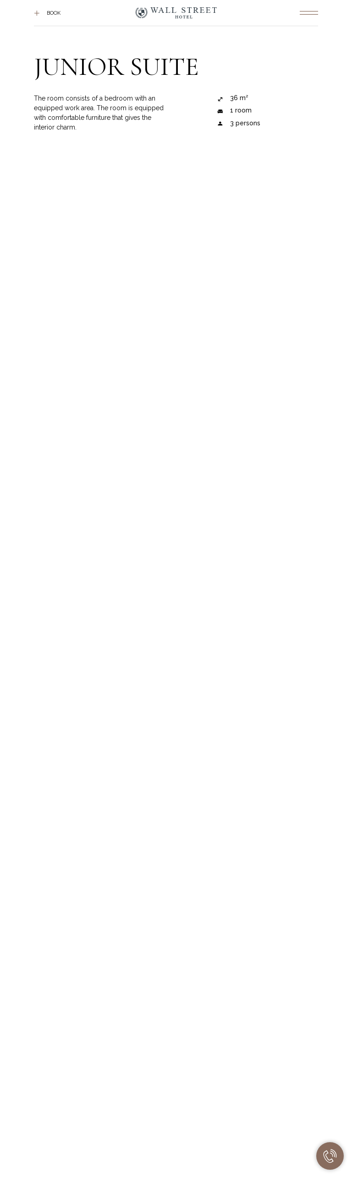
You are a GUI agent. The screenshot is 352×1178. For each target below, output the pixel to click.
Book (53, 13)
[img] (309, 12)
